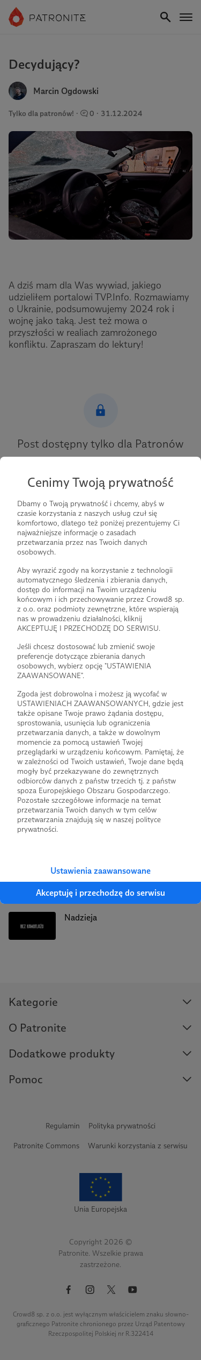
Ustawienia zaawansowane (100, 870)
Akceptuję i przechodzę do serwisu (100, 892)
